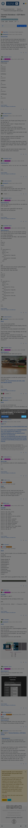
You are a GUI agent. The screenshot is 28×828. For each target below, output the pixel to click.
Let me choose (5, 416)
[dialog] (14, 414)
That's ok (24, 416)
